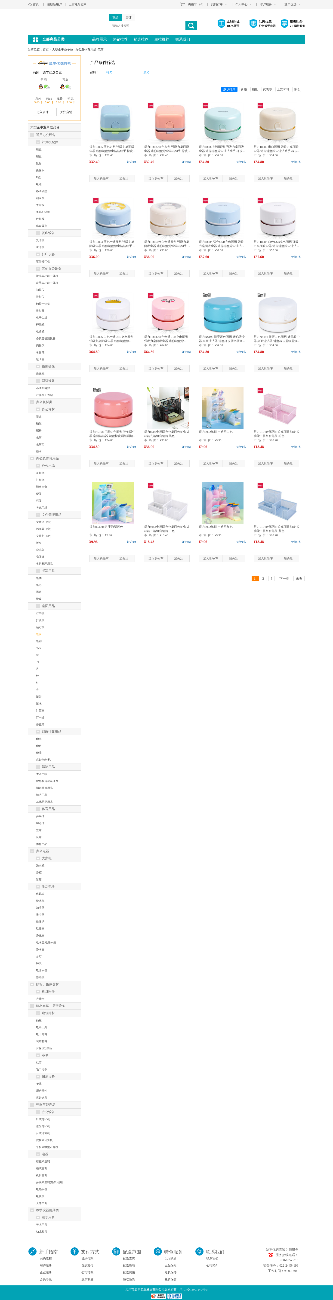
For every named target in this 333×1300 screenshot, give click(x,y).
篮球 (39, 830)
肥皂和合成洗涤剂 (47, 781)
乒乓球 (40, 816)
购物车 (192, 4)
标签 (39, 500)
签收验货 (129, 1279)
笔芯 (39, 585)
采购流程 (46, 1258)
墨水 (39, 451)
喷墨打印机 (43, 261)
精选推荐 (141, 39)
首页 (36, 4)
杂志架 (40, 549)
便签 (39, 493)
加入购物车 (101, 178)
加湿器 (40, 907)
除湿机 (40, 977)
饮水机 (40, 900)
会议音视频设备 (46, 338)
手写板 (40, 205)
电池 (39, 184)
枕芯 (39, 1062)
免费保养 (171, 1279)
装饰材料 (41, 1041)
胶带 (39, 696)
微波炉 (40, 921)
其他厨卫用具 (44, 801)
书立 (39, 648)
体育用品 (41, 844)
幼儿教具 (41, 1231)
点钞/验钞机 (43, 759)
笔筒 (39, 634)
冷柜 (39, 872)
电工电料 (41, 1034)
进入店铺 (43, 112)
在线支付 (87, 1265)
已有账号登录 (78, 4)
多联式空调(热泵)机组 (49, 1182)
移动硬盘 (41, 191)
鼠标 (39, 163)
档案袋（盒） (44, 529)
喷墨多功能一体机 (47, 283)
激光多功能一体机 (47, 276)
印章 (39, 738)
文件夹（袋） (44, 522)
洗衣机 (40, 865)
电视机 (40, 1196)
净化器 (40, 935)
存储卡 (40, 998)
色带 (39, 437)
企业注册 (46, 1272)
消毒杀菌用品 (44, 788)
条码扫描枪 (43, 212)
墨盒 (39, 416)
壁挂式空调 (43, 1161)
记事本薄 (41, 486)
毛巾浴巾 (41, 1069)
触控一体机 (43, 303)
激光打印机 (43, 1126)
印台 (39, 745)
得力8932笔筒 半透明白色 (216, 431)
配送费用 (129, 1272)
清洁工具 (41, 795)
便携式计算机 (44, 1140)
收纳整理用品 (44, 563)
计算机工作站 (44, 395)
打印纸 (40, 479)
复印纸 (40, 472)
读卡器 (40, 359)
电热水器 (41, 1189)
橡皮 (39, 599)
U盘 (38, 177)
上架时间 (283, 89)
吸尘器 (40, 914)
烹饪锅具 (41, 1097)
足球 (39, 837)
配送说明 (129, 1265)
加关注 (123, 178)
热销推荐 (120, 39)
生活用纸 (41, 774)
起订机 (40, 627)
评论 (297, 89)
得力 (109, 72)
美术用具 (41, 1224)
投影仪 (40, 296)
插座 (39, 1020)
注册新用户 (54, 4)
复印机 (40, 240)
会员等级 (46, 1279)
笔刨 (39, 641)
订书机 (40, 613)
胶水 (39, 703)
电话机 (40, 331)
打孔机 (40, 620)
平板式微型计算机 (47, 1147)
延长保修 (171, 1272)
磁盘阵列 (41, 226)
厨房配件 (41, 1090)
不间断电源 (43, 388)
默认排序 (229, 89)
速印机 (40, 247)
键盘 (39, 156)
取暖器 (40, 928)
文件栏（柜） (44, 536)
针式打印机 (43, 1119)
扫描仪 (40, 289)
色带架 (40, 444)
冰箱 (39, 879)
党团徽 (40, 556)
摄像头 (40, 170)
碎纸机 (40, 324)
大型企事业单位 (62, 49)
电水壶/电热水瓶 (46, 942)
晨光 (146, 72)
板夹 (39, 542)
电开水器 (41, 970)
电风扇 (40, 893)
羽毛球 (40, 823)
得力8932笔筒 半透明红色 (216, 526)
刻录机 (40, 198)
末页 (299, 578)
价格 (244, 89)
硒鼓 (39, 423)
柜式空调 (41, 1168)
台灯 (39, 956)
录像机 (40, 373)
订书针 (40, 717)
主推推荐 (161, 39)
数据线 (40, 219)
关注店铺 (66, 112)
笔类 (39, 578)
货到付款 (87, 1258)
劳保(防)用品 (44, 1048)
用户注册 (46, 1265)
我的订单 (217, 4)
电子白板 (41, 317)
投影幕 (40, 310)
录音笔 (40, 352)
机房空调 (41, 1175)
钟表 (39, 963)
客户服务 (266, 4)
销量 (255, 89)
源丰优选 (290, 4)
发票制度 (87, 1279)
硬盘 (39, 149)
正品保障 (171, 1265)
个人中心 (241, 4)
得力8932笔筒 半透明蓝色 (106, 526)
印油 (39, 752)
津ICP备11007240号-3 (193, 1289)
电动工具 (41, 1027)
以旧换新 (171, 1258)
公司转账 (87, 1272)
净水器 (40, 949)
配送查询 (129, 1258)
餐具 (39, 1083)
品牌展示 (99, 39)
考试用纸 (41, 507)
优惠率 (267, 89)
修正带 (40, 724)
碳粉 (39, 430)
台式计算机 (43, 1133)
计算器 (40, 710)
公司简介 (212, 1265)
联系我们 (182, 39)
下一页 (284, 578)
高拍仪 (40, 345)
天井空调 (41, 1203)
